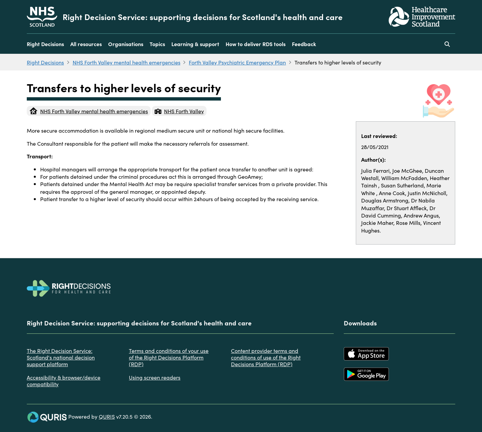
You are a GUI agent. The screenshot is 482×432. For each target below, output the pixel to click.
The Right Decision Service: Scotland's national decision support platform (61, 357)
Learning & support (195, 43)
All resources (86, 43)
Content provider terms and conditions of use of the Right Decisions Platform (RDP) (266, 357)
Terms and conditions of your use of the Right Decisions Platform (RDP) (169, 357)
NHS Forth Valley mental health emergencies (126, 62)
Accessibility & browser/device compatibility (63, 380)
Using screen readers (154, 377)
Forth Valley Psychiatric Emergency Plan (237, 62)
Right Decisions (45, 43)
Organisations (125, 43)
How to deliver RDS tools (256, 43)
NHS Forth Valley (179, 111)
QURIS (107, 416)
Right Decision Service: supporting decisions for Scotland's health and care (203, 17)
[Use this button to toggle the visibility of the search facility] (447, 44)
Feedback (304, 43)
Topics (157, 43)
